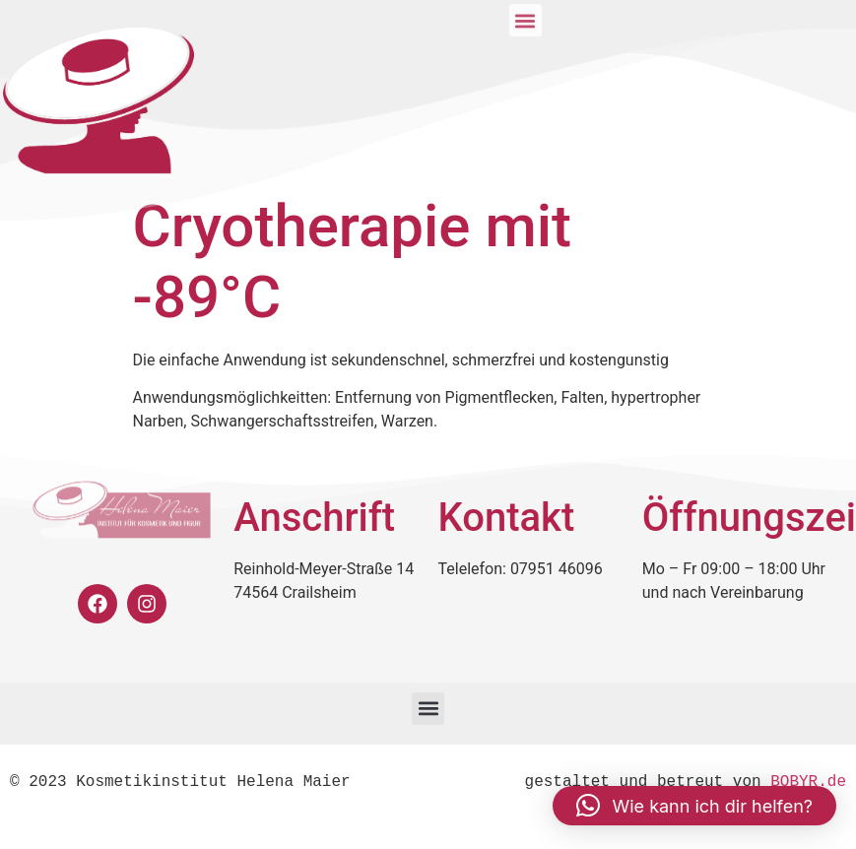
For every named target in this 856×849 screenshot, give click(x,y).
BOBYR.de (808, 782)
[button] (428, 708)
